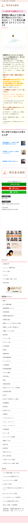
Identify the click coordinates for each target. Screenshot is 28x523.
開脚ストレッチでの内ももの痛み (12, 323)
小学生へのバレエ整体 (9, 459)
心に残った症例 (7, 484)
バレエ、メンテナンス (9, 425)
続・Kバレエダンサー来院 (10, 493)
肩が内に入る (6, 410)
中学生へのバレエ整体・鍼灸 (11, 463)
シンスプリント (7, 361)
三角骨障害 (6, 365)
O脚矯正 (5, 414)
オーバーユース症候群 (9, 437)
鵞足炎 (5, 349)
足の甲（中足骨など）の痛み (11, 399)
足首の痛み (6, 376)
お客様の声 (6, 263)
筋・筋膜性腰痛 (7, 304)
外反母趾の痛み (7, 391)
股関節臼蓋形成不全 (8, 315)
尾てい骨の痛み (7, 455)
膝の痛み (5, 334)
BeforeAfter (6, 282)
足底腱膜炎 (6, 402)
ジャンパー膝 (6, 338)
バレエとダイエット (8, 418)
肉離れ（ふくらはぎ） (9, 331)
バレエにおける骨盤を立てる (11, 476)
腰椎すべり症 (6, 440)
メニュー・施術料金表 (9, 267)
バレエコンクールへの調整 (10, 480)
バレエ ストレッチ (8, 421)
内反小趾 (5, 444)
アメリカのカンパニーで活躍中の (12, 497)
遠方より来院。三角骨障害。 (11, 505)
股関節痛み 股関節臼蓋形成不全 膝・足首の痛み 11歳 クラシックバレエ (14, 509)
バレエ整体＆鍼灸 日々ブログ (11, 472)
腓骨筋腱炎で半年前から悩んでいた (10, 161)
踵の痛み (6, 406)
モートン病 (6, 433)
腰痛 (4, 300)
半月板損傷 (6, 346)
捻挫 (4, 380)
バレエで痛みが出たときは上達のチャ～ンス (14, 488)
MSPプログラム (7, 452)
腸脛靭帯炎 (6, 353)
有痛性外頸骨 (6, 384)
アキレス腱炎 (6, 372)
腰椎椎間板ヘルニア (8, 308)
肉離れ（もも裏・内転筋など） (11, 327)
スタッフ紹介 (6, 271)
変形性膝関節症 (7, 357)
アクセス (5, 275)
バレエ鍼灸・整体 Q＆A (10, 279)
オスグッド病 (6, 342)
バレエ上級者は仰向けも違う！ (11, 501)
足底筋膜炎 (6, 429)
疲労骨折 (5, 448)
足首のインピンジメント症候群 (11, 387)
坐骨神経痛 (6, 312)
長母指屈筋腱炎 (7, 368)
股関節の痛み (6, 319)
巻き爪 (5, 395)
